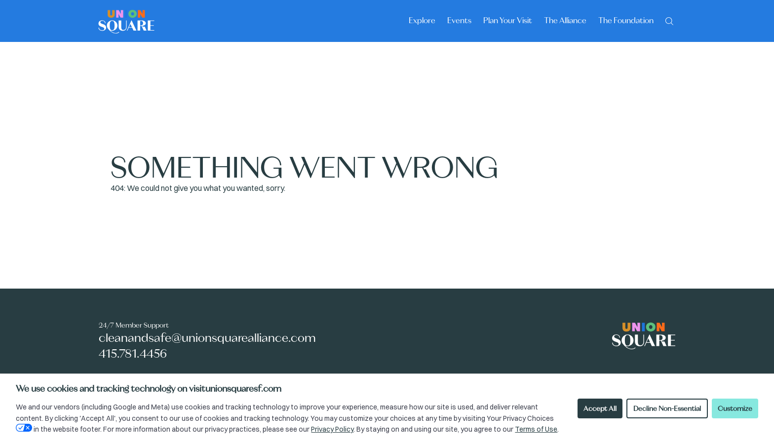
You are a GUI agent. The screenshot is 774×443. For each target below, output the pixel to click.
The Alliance (565, 20)
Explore (422, 20)
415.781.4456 (133, 353)
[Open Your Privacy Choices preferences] (24, 428)
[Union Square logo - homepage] (126, 21)
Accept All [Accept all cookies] (600, 408)
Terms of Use (536, 429)
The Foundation (626, 20)
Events (459, 20)
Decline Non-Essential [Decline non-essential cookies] (667, 408)
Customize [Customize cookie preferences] (735, 408)
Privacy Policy (332, 429)
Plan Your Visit (507, 20)
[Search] (669, 20)
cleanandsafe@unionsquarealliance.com (207, 338)
